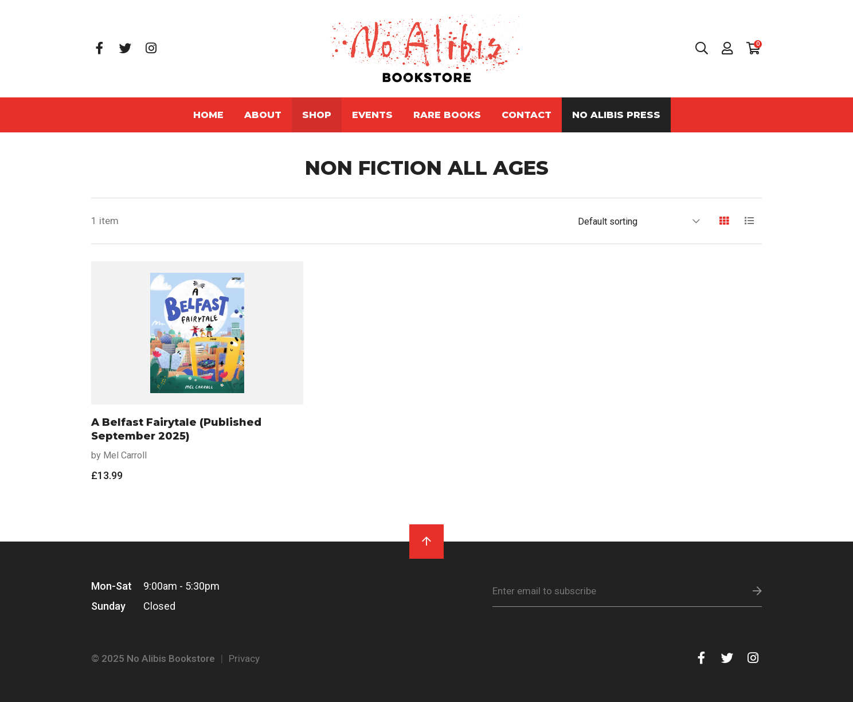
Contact (526, 114)
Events (372, 114)
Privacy (244, 658)
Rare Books (447, 114)
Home (208, 114)
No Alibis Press (616, 114)
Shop (316, 114)
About (262, 114)
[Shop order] (638, 221)
